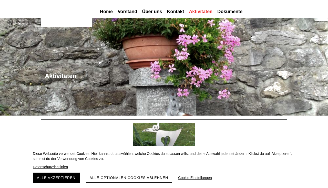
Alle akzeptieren (56, 178)
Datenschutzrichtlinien (50, 167)
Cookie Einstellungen (195, 178)
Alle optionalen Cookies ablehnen (129, 178)
